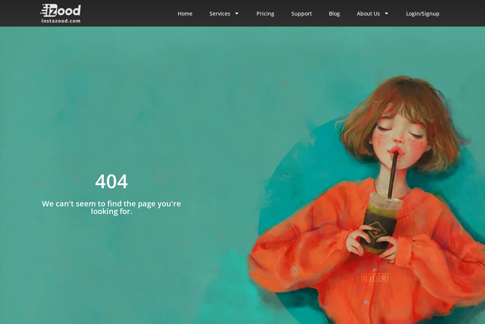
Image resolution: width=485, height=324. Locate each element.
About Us (373, 13)
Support (301, 13)
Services (224, 13)
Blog (334, 13)
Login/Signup (423, 13)
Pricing (265, 13)
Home (185, 13)
